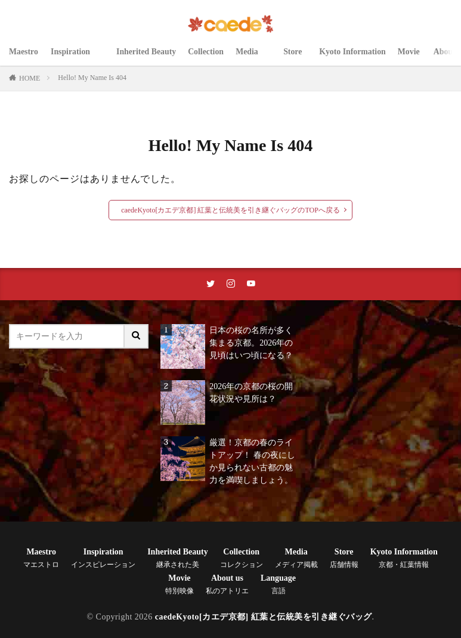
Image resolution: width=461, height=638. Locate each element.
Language (278, 585)
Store (296, 58)
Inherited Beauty (146, 58)
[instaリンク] (231, 284)
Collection (207, 58)
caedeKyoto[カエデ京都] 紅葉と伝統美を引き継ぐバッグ (263, 617)
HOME (29, 78)
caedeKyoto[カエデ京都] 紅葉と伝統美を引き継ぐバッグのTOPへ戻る (230, 210)
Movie (411, 58)
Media (255, 58)
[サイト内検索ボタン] (136, 337)
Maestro (24, 58)
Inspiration (77, 58)
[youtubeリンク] (251, 284)
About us (227, 585)
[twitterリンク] (210, 284)
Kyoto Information (354, 58)
